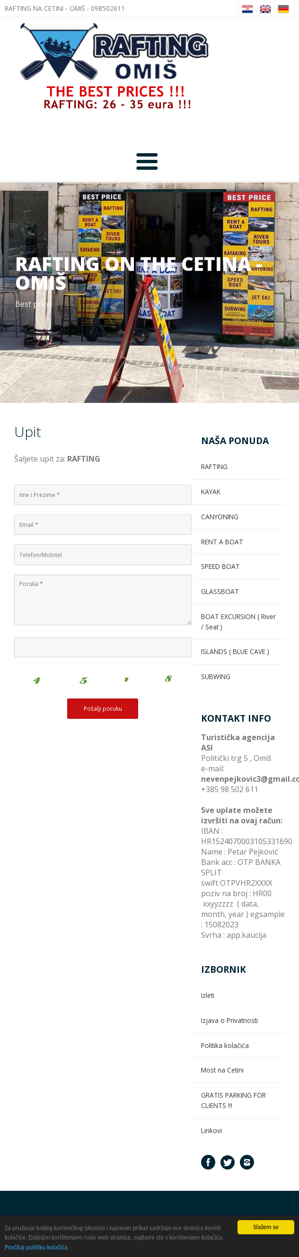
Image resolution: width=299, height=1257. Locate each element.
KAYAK (210, 491)
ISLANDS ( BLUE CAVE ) (235, 651)
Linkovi (211, 1130)
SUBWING (215, 676)
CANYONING (219, 516)
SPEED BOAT (220, 566)
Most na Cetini (222, 1069)
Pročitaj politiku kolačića (36, 1248)
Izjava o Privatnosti (229, 1020)
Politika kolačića (225, 1045)
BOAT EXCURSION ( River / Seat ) (238, 621)
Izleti (207, 995)
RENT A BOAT (222, 541)
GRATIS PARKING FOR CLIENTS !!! (233, 1100)
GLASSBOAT (220, 591)
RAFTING (214, 466)
